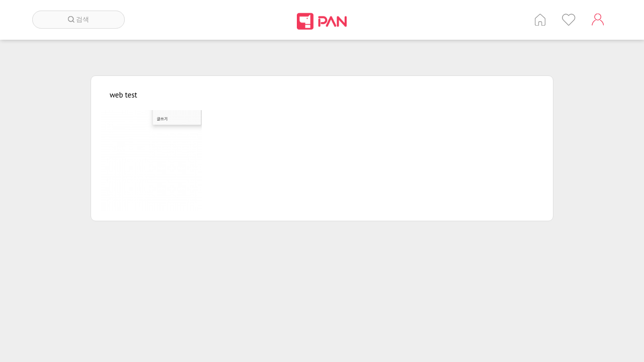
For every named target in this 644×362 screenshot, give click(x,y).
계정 (598, 20)
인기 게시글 (569, 20)
